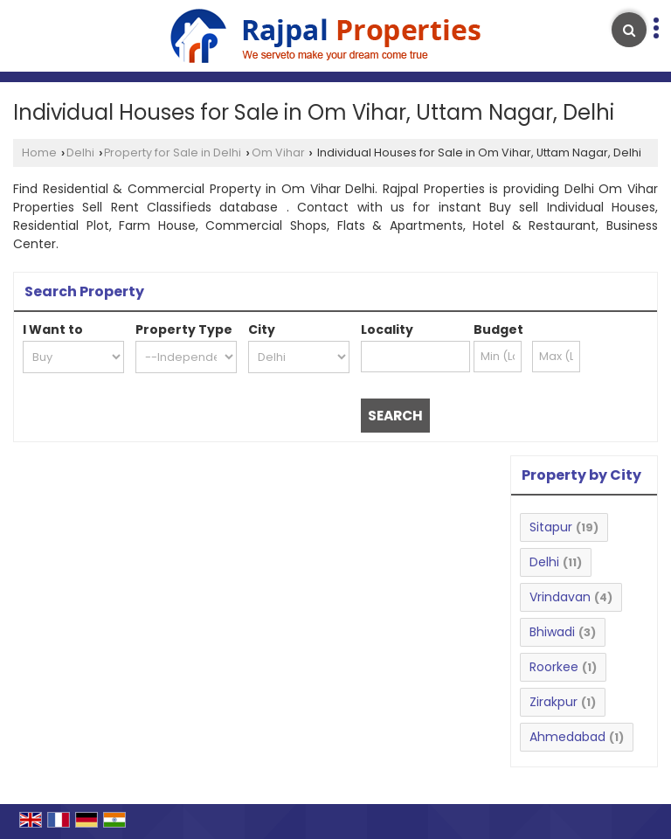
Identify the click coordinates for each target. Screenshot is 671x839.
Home (39, 152)
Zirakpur (553, 702)
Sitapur (550, 527)
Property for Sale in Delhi (172, 152)
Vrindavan (560, 597)
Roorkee (553, 667)
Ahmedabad (567, 736)
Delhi (80, 152)
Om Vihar (278, 152)
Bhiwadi (552, 632)
